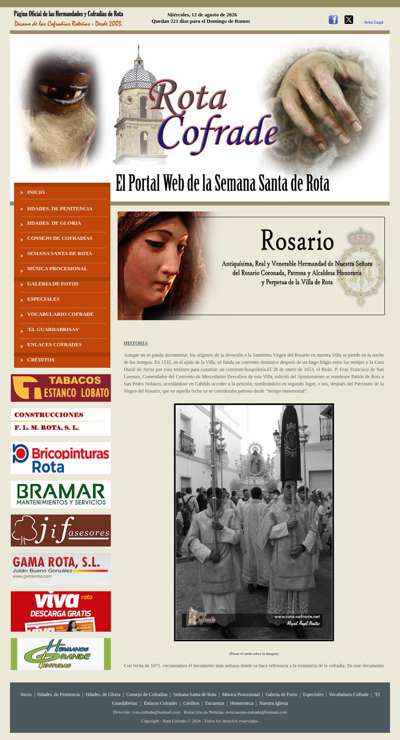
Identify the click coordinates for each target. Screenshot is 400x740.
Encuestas (214, 703)
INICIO (36, 192)
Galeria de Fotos (281, 694)
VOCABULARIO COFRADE (60, 314)
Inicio (26, 694)
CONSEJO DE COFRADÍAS (59, 238)
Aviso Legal (373, 22)
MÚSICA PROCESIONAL (57, 268)
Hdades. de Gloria (104, 694)
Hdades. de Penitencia (58, 694)
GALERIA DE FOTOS (52, 284)
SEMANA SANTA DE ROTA (59, 253)
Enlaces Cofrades (161, 703)
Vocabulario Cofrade (348, 694)
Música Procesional (241, 694)
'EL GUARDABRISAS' (53, 329)
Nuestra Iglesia (273, 703)
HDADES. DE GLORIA (54, 223)
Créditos (191, 703)
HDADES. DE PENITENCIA (60, 208)
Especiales (313, 694)
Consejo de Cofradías (146, 694)
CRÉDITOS (40, 360)
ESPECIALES (43, 299)
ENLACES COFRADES (54, 344)
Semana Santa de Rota (194, 694)
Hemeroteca (241, 703)
